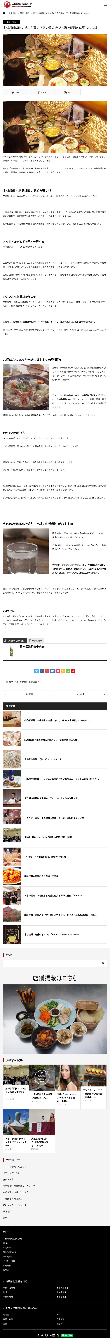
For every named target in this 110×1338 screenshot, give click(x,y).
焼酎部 (6, 1270)
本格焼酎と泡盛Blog (12, 1198)
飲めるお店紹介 (10, 1252)
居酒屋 (6, 1315)
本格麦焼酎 (61, 1292)
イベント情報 (9, 1261)
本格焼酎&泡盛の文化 (12, 1238)
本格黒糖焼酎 (62, 1288)
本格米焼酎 (8, 1297)
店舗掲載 (7, 1265)
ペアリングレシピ (11, 1173)
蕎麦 (5, 1323)
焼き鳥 (60, 1323)
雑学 (5, 1218)
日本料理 (61, 1319)
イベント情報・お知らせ (14, 1167)
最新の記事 (37, 640)
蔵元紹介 (7, 1211)
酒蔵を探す (8, 1256)
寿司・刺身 (8, 1319)
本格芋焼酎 (61, 1297)
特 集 (5, 1243)
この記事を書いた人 (16, 640)
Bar (58, 1315)
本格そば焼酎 (9, 1288)
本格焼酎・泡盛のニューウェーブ (19, 1186)
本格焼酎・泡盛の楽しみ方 (30, 682)
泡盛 (5, 1292)
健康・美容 (11, 22)
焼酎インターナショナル (14, 1205)
